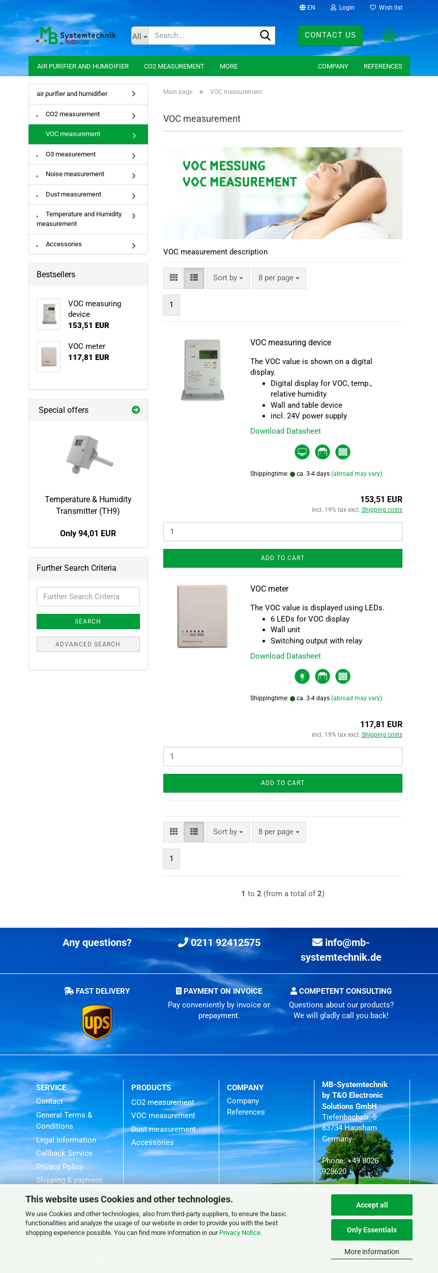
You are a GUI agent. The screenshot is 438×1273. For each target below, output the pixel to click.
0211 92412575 (219, 942)
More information (371, 1252)
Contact (49, 1101)
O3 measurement (66, 154)
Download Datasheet (285, 431)
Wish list (386, 7)
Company (333, 66)
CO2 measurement (174, 66)
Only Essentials (372, 1230)
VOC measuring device (290, 342)
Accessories (59, 244)
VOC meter (269, 589)
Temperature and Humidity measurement (79, 218)
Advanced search (88, 644)
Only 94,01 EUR (88, 533)
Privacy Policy (59, 1166)
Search (88, 621)
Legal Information (66, 1140)
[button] (307, 7)
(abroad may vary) (356, 473)
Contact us (330, 35)
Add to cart (283, 558)
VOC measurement (68, 134)
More (229, 66)
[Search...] (139, 35)
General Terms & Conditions (64, 1121)
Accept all (372, 1205)
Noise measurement (70, 174)
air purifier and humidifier (83, 66)
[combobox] (228, 278)
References (383, 66)
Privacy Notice (239, 1232)
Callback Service (64, 1153)
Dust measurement (69, 194)
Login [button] (343, 7)
